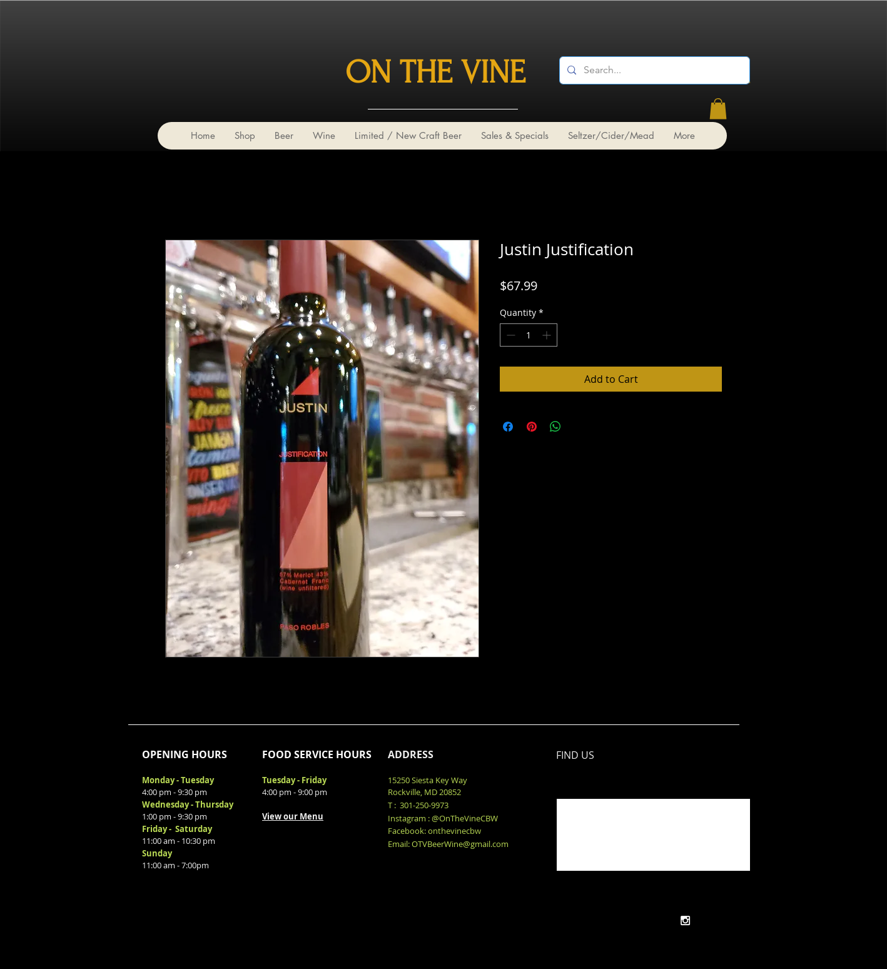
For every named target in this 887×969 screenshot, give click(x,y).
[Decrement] (509, 335)
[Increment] (547, 335)
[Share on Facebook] (507, 426)
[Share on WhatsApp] (555, 426)
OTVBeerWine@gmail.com (460, 844)
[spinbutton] (528, 335)
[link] (718, 108)
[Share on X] (579, 426)
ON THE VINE (435, 72)
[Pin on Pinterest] (531, 426)
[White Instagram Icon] (685, 920)
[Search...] (653, 70)
